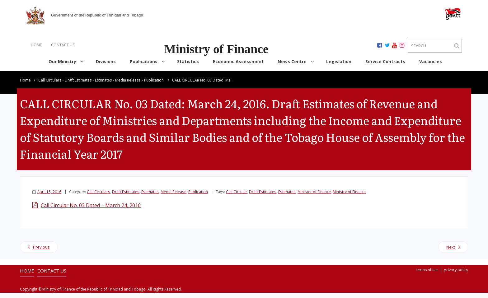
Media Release (128, 85)
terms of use (427, 275)
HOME (36, 45)
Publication (154, 85)
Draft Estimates (78, 85)
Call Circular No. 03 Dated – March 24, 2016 (91, 210)
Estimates (103, 85)
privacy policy (456, 275)
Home (25, 85)
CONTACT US (62, 45)
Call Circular (236, 196)
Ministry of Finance (349, 196)
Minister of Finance (314, 196)
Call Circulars (49, 85)
